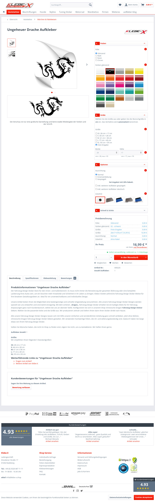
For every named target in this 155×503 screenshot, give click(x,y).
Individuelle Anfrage (47, 457)
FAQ (41, 471)
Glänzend (101, 53)
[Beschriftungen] (29, 12)
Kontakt (42, 474)
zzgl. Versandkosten (140, 247)
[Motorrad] (80, 12)
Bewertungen (68, 278)
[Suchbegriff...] (71, 4)
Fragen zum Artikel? (23, 361)
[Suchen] (90, 4)
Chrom (100, 60)
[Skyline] (52, 12)
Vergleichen (100, 263)
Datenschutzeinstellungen (120, 497)
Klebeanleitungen (46, 468)
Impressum (82, 466)
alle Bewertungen (16, 437)
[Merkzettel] (120, 4)
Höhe (131, 151)
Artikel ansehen (52, 441)
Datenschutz (83, 463)
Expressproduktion (47, 466)
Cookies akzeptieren (143, 497)
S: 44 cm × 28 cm (104, 136)
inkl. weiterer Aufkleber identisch (110, 189)
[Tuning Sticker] (65, 12)
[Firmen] (105, 12)
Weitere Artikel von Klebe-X (26, 363)
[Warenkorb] (147, 4)
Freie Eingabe (102, 145)
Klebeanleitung (49, 278)
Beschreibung (14, 278)
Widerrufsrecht (84, 460)
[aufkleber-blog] (130, 12)
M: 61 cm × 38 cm (104, 138)
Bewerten (126, 263)
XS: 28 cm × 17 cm (104, 133)
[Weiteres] (116, 12)
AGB (79, 468)
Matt (99, 56)
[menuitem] (71, 4)
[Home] (4, 12)
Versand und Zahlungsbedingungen (92, 457)
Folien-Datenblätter (47, 463)
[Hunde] (43, 12)
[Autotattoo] (14, 12)
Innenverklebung (104, 177)
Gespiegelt (101, 179)
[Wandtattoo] (93, 12)
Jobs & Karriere (84, 471)
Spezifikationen (32, 278)
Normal (100, 174)
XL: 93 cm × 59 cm (104, 142)
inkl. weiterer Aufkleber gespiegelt (111, 185)
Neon (99, 58)
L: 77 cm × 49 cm (104, 140)
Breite (107, 151)
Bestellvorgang (45, 460)
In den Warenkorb (133, 257)
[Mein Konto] (131, 4)
